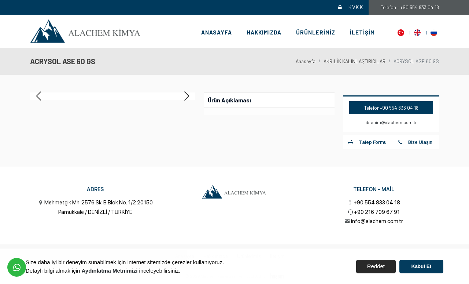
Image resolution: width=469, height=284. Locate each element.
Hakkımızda (264, 32)
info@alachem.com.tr (377, 221)
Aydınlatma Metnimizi (110, 270)
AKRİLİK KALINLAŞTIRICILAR (354, 61)
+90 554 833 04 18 (399, 108)
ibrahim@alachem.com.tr (391, 122)
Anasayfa (216, 32)
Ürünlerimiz (315, 32)
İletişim (362, 32)
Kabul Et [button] (421, 266)
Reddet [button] (376, 266)
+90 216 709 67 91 (377, 212)
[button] (187, 96)
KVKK (350, 7)
